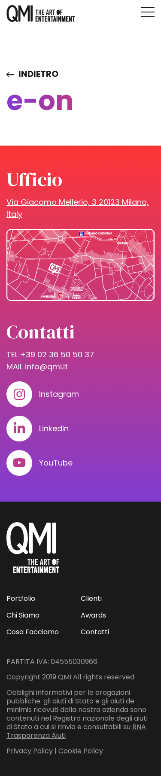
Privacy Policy (29, 751)
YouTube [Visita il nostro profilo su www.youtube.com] (56, 462)
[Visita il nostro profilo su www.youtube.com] (19, 463)
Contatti (95, 632)
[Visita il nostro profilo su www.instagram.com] (19, 394)
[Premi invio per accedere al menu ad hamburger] (148, 12)
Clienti (91, 598)
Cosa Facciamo (32, 632)
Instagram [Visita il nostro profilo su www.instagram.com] (59, 394)
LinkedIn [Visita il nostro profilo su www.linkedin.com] (54, 428)
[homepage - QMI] (40, 13)
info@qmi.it (46, 366)
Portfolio (20, 598)
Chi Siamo (22, 615)
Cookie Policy (80, 751)
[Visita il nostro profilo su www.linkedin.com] (19, 428)
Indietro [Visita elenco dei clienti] (38, 74)
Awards (93, 615)
